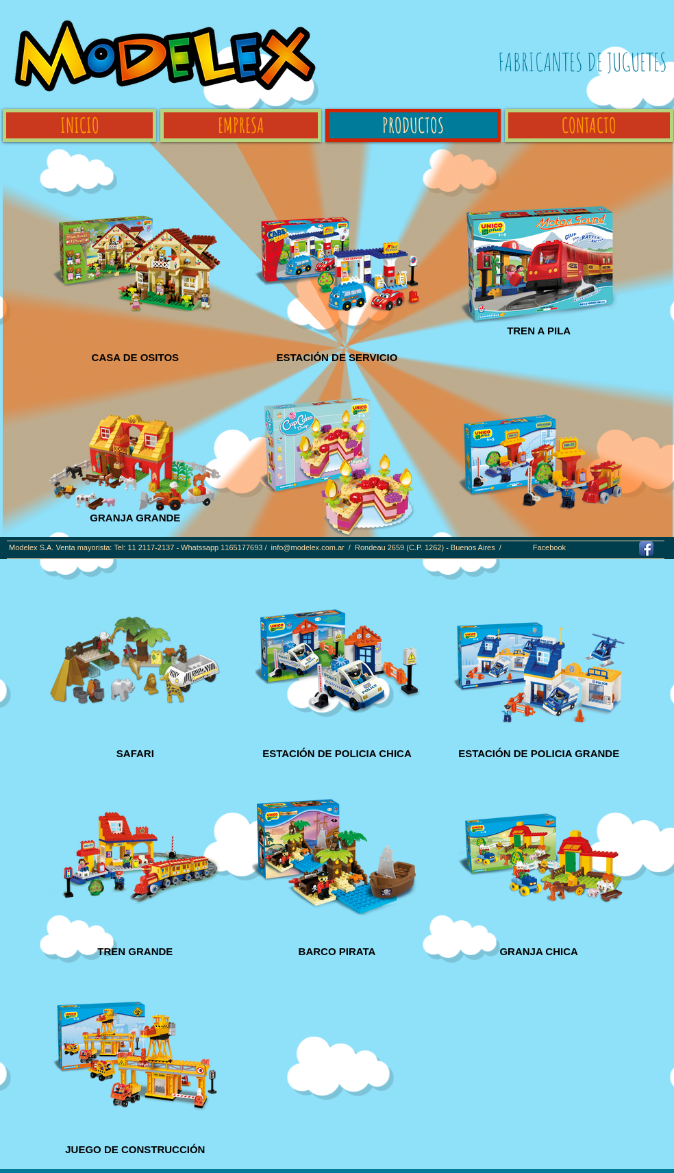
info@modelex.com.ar (308, 547)
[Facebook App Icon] (646, 548)
